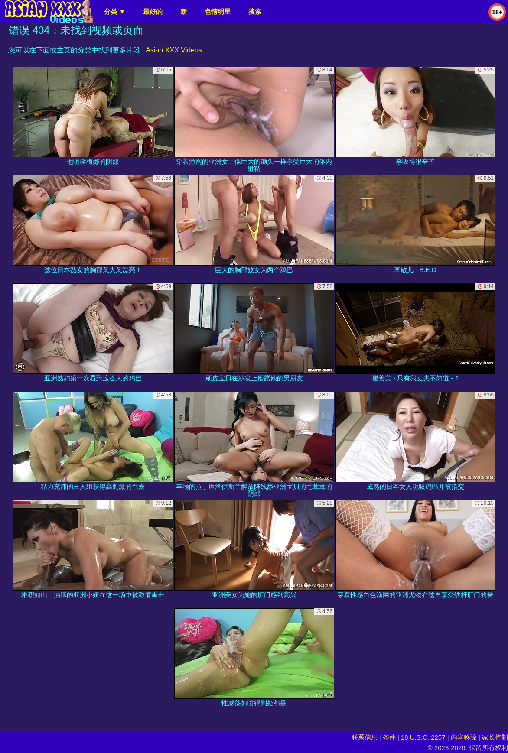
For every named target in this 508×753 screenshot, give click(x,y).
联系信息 (365, 737)
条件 (389, 737)
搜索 (254, 11)
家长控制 (495, 737)
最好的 (153, 11)
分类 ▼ (114, 11)
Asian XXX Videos (174, 50)
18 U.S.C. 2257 (423, 737)
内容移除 (464, 737)
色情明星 (218, 11)
